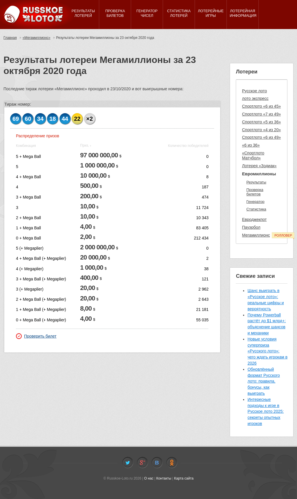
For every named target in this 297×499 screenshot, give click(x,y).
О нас (148, 478)
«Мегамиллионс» (36, 38)
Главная (10, 38)
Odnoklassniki (172, 463)
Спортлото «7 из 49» (261, 114)
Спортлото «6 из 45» (261, 106)
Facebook (142, 463)
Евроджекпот (254, 219)
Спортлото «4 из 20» (261, 129)
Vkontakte (157, 463)
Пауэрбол (251, 227)
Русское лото (254, 91)
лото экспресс (255, 98)
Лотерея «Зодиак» (259, 165)
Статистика (256, 209)
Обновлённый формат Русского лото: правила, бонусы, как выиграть (263, 381)
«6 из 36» (251, 145)
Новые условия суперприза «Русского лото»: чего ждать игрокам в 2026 (267, 351)
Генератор (255, 201)
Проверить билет (36, 336)
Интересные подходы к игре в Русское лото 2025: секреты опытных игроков (265, 411)
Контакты (163, 478)
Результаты (256, 182)
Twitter (127, 463)
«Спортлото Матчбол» (253, 155)
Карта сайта (183, 478)
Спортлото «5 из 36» (261, 122)
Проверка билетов (254, 192)
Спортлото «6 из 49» (261, 137)
